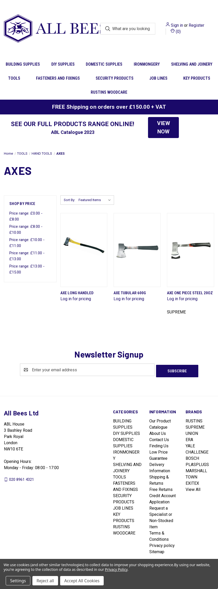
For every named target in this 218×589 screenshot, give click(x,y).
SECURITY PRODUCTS (114, 78)
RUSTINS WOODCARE (109, 92)
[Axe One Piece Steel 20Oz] (190, 250)
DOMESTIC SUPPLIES (104, 64)
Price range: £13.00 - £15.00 (27, 269)
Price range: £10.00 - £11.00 (27, 242)
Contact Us (159, 438)
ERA (189, 438)
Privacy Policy (116, 569)
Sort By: (69, 200)
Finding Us (158, 444)
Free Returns (161, 488)
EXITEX (192, 482)
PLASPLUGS (197, 463)
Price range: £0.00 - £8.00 (26, 216)
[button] (163, 127)
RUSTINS (194, 419)
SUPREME (195, 425)
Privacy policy (162, 544)
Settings (18, 581)
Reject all (45, 581)
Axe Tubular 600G (130, 293)
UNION (192, 432)
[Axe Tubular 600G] (137, 250)
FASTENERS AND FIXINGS (58, 78)
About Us (157, 432)
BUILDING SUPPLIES (23, 64)
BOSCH (192, 457)
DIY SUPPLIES (63, 64)
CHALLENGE (197, 450)
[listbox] (96, 200)
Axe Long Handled (77, 293)
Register (196, 25)
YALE (190, 444)
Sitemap (156, 550)
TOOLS (14, 78)
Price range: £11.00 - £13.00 (27, 256)
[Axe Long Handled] (84, 250)
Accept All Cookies (82, 581)
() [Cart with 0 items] (176, 31)
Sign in (177, 25)
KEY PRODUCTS (196, 78)
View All (193, 488)
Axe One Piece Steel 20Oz (190, 293)
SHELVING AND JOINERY (191, 64)
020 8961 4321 (21, 478)
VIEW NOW (163, 127)
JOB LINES (158, 78)
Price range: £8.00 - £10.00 (26, 229)
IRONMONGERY (147, 64)
